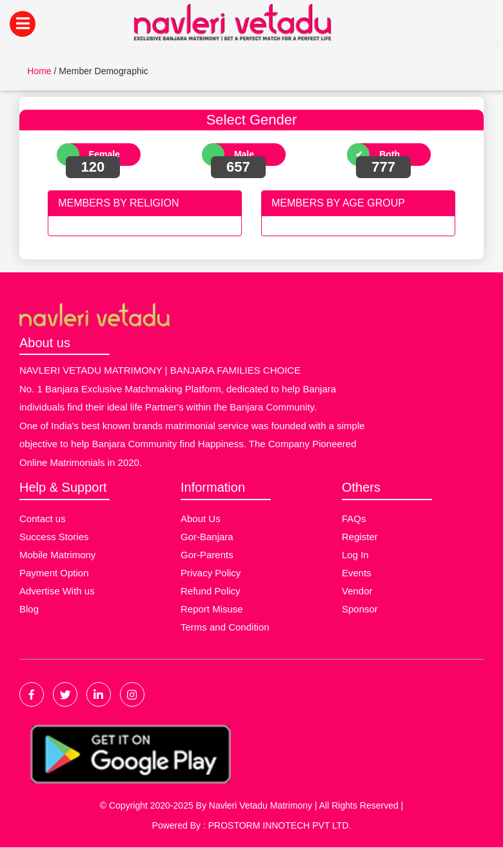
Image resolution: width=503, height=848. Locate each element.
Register (360, 536)
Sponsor (360, 608)
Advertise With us (57, 590)
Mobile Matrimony (57, 554)
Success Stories (54, 536)
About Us (201, 518)
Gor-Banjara (207, 536)
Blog (29, 608)
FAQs (354, 518)
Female (104, 154)
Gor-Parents (207, 554)
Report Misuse (212, 608)
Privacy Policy (211, 572)
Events (356, 572)
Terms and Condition (225, 626)
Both (389, 154)
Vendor (357, 590)
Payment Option (54, 572)
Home (39, 71)
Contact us (42, 518)
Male (244, 154)
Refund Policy (211, 590)
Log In (355, 554)
